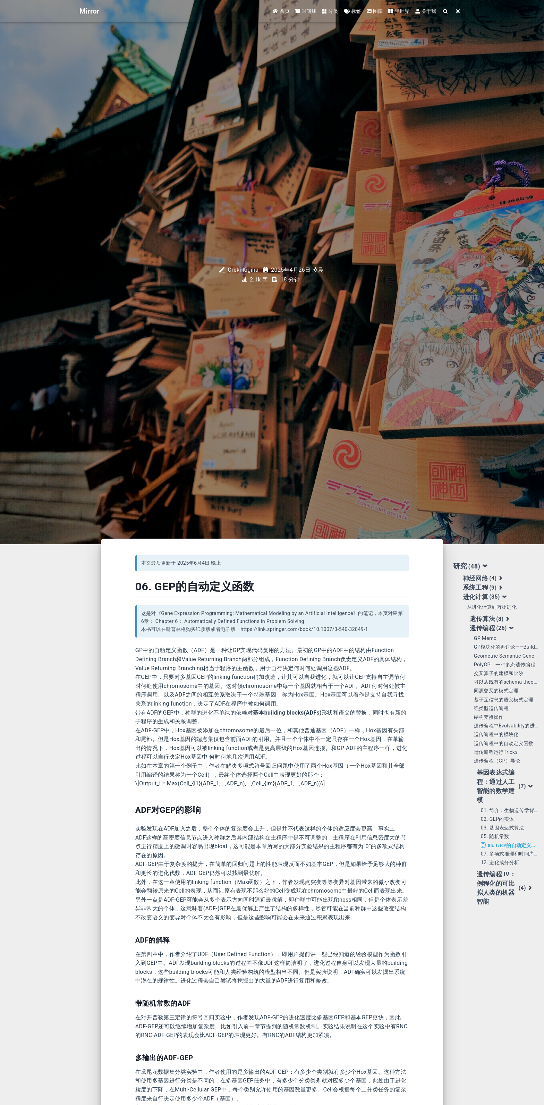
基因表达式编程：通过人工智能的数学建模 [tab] (505, 786)
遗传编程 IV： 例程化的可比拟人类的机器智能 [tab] (505, 888)
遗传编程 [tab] (492, 628)
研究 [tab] (470, 566)
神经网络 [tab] (483, 578)
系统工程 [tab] (483, 588)
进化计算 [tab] (485, 597)
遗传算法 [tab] (490, 619)
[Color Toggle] (458, 11)
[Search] (445, 11)
